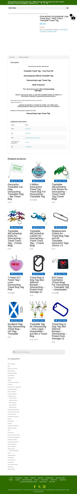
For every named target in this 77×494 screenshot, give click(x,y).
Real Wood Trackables (12, 439)
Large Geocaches (12, 398)
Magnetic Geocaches (12, 428)
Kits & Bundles (11, 421)
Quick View (16, 181)
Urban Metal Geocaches (13, 464)
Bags (9, 366)
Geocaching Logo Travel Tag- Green (32, 137)
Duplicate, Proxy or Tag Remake (14, 387)
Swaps (9, 453)
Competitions (62, 479)
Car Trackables (11, 375)
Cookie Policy (53, 479)
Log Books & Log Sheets (13, 425)
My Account (52, 481)
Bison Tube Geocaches (12, 368)
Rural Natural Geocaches (13, 441)
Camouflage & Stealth (12, 373)
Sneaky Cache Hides (12, 444)
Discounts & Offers (60, 477)
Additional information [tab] (24, 57)
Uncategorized (11, 462)
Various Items (10, 466)
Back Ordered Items (27, 479)
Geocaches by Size (12, 396)
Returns (26, 477)
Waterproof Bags (11, 469)
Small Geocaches (12, 407)
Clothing (9, 380)
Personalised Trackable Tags (14, 437)
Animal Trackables (11, 364)
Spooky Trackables (12, 446)
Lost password (18, 477)
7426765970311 (28, 146)
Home (9, 13)
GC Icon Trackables (12, 391)
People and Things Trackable (14, 435)
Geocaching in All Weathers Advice (28, 481)
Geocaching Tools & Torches (13, 411)
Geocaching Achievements (13, 409)
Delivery (11, 479)
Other (9, 430)
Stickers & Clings (11, 448)
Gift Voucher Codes (12, 414)
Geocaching (27, 133)
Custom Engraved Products (13, 382)
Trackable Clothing (11, 455)
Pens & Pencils (11, 432)
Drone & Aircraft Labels (14, 450)
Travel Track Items (11, 459)
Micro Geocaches (12, 402)
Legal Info (17, 479)
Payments (33, 477)
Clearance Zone (11, 377)
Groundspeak (28, 128)
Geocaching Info (50, 477)
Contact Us (40, 477)
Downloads (10, 384)
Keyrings (9, 418)
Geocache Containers (12, 393)
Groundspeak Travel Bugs (13, 416)
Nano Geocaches (12, 405)
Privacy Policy (44, 479)
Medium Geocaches (13, 400)
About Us (36, 479)
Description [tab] (12, 57)
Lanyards (10, 423)
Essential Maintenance (12, 389)
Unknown (27, 142)
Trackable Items (14, 13)
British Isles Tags (11, 370)
